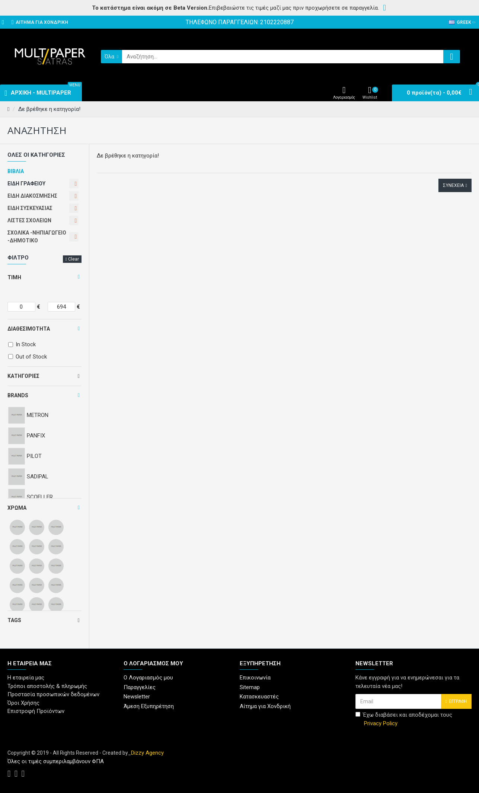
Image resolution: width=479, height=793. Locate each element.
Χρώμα (16, 508)
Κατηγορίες (23, 376)
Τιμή (14, 277)
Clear (73, 259)
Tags (14, 620)
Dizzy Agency (147, 752)
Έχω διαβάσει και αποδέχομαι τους (403, 719)
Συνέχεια (453, 185)
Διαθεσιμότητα (28, 329)
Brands (17, 395)
